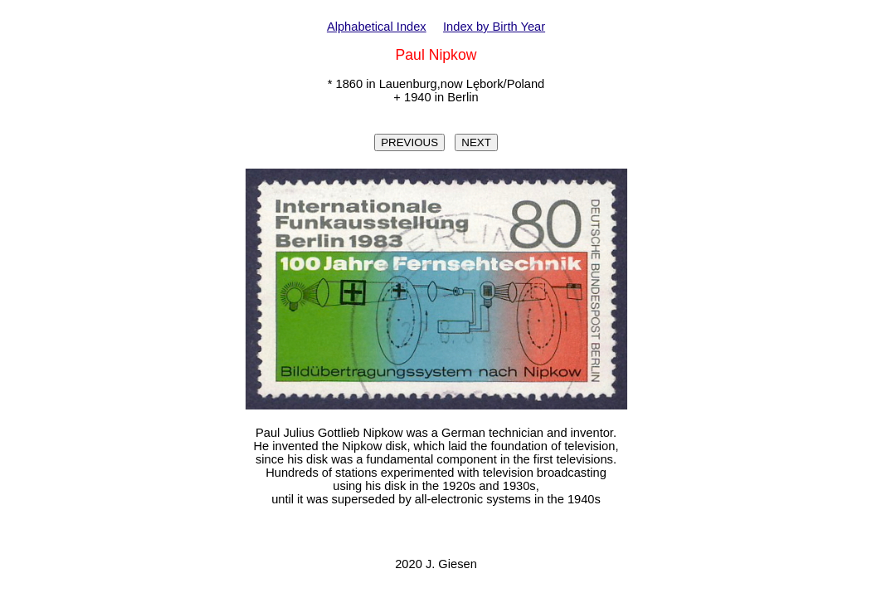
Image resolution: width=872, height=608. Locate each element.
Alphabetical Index (376, 26)
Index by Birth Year (494, 26)
